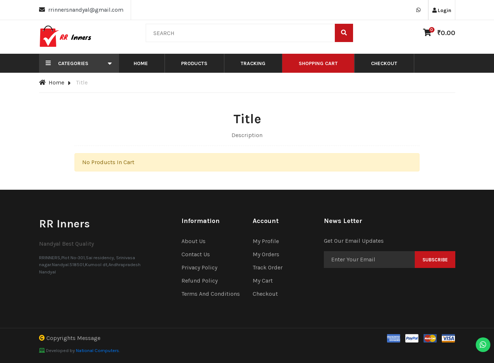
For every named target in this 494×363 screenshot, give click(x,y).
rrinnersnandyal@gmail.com (85, 9)
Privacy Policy (199, 267)
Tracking (253, 63)
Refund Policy (199, 280)
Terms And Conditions (210, 293)
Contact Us (195, 254)
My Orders (266, 254)
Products (194, 63)
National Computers (97, 350)
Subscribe (435, 259)
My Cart (263, 280)
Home (141, 63)
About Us (193, 241)
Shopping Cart (318, 63)
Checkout (384, 63)
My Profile (266, 241)
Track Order (268, 267)
